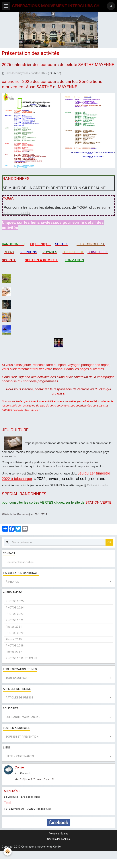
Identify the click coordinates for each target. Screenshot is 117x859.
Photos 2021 (14, 626)
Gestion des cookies (58, 839)
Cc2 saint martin (97, 485)
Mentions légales (58, 833)
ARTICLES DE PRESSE (19, 697)
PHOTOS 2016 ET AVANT (21, 658)
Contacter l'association (20, 562)
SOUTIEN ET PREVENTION (22, 736)
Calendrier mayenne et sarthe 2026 (26, 73)
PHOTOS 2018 (15, 645)
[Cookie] (8, 851)
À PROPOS (12, 581)
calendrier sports (16, 213)
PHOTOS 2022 (15, 620)
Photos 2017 (14, 652)
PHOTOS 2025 (15, 601)
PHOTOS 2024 (15, 607)
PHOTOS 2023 (15, 614)
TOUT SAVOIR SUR (17, 678)
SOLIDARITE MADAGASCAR (23, 717)
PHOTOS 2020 (15, 633)
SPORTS (8, 260)
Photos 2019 (14, 639)
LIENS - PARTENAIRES (20, 756)
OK (109, 542)
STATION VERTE (98, 502)
